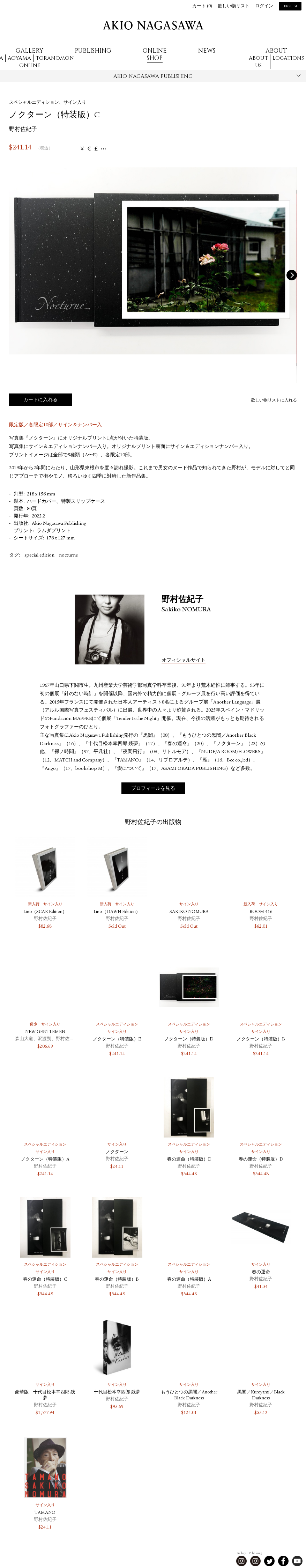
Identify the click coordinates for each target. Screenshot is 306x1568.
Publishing (93, 51)
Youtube (297, 1561)
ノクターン (117, 1152)
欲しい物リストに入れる (274, 400)
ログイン (264, 6)
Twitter (269, 1561)
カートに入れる (40, 400)
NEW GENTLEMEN (45, 1032)
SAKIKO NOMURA (189, 912)
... (103, 149)
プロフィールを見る (153, 788)
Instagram (241, 1561)
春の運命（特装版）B (117, 1280)
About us (258, 61)
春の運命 (261, 1272)
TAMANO (45, 1513)
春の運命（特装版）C (45, 1280)
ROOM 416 (261, 912)
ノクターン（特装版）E (117, 1039)
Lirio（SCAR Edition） (45, 912)
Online (29, 65)
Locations (288, 58)
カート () (202, 6)
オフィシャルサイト (184, 660)
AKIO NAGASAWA (153, 25)
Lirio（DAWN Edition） (117, 912)
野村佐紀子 (23, 130)
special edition (39, 555)
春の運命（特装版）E (189, 1159)
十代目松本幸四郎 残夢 (117, 1392)
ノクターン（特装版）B (261, 1039)
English (290, 6)
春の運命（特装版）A (189, 1280)
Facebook (283, 1561)
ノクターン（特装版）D (189, 1039)
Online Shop (155, 54)
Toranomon (55, 58)
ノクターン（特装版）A (45, 1159)
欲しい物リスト (233, 6)
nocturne (68, 555)
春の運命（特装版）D (261, 1159)
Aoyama (19, 58)
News (206, 51)
